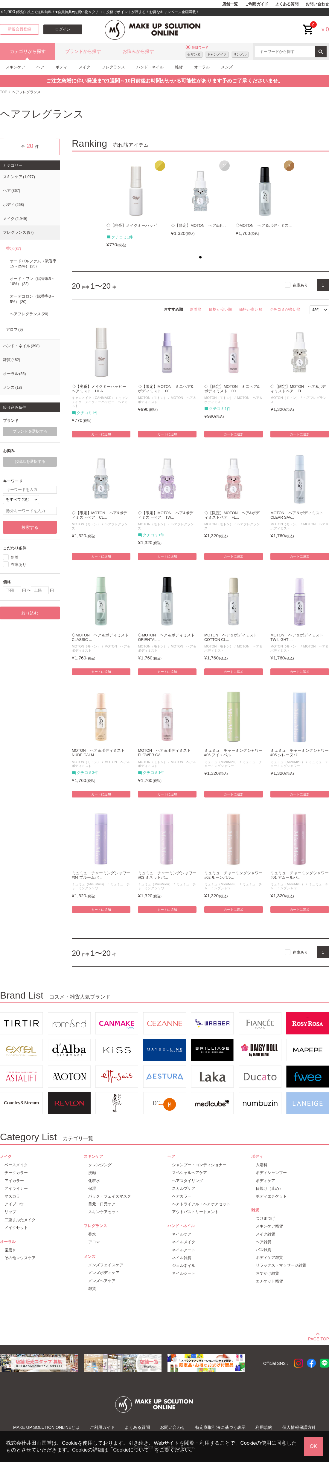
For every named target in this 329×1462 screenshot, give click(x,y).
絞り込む (30, 613)
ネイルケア (181, 1234)
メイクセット (16, 1227)
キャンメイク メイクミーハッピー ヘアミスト (100, 402)
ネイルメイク (183, 1242)
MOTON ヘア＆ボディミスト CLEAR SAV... (298, 515)
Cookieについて (131, 1450)
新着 (15, 557)
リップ (10, 1212)
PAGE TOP (318, 1338)
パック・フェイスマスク (109, 1196)
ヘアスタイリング (187, 1180)
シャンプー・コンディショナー (199, 1165)
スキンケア (15, 67)
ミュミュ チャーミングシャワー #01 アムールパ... (299, 875)
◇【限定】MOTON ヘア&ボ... (198, 225)
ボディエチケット (271, 1196)
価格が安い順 (220, 309)
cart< (308, 25)
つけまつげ (265, 1218)
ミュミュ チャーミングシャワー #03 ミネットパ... (167, 875)
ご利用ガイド (256, 4)
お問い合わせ (317, 4)
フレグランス (113, 67)
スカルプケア (183, 1188)
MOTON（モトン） (152, 397)
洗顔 (92, 1172)
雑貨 (179, 67)
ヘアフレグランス (29, 314)
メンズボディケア (103, 1272)
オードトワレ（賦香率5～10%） (32, 281)
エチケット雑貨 (269, 1281)
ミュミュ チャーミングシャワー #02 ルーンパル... (233, 875)
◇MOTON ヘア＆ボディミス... (264, 225)
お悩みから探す (138, 51)
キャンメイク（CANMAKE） (93, 397)
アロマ (14, 329)
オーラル (202, 67)
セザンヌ (193, 54)
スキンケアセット (103, 1212)
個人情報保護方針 (299, 1427)
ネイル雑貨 (181, 1258)
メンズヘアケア (101, 1281)
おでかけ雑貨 (267, 1273)
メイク (84, 67)
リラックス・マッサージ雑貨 (281, 1265)
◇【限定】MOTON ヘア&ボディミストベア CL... (99, 515)
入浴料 (261, 1165)
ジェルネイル (183, 1265)
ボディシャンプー (271, 1172)
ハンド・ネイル (150, 67)
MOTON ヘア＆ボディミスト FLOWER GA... (166, 752)
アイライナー (16, 1188)
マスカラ (12, 1196)
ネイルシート (183, 1273)
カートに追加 (101, 434)
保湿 (92, 1188)
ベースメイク (16, 1165)
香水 (13, 249)
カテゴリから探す (28, 51)
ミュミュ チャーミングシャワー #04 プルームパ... (101, 875)
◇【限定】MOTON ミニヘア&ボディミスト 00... (165, 389)
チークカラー (16, 1172)
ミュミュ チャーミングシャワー (233, 764)
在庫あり (300, 285)
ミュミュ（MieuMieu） (221, 762)
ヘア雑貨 (263, 1242)
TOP (3, 92)
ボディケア (265, 1180)
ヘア (40, 67)
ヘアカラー (181, 1196)
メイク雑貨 (265, 1234)
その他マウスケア (20, 1258)
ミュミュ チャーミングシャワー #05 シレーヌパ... (299, 752)
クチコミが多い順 (285, 309)
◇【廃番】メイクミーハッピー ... (131, 227)
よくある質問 (286, 4)
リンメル (239, 54)
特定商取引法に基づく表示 (220, 1427)
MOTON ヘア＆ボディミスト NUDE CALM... (100, 752)
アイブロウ (14, 1204)
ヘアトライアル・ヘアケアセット (201, 1204)
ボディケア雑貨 (269, 1257)
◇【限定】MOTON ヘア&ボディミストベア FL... (298, 389)
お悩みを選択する (29, 462)
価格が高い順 (250, 309)
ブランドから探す (83, 51)
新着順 (196, 309)
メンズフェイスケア (105, 1265)
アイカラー (14, 1180)
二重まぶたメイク (20, 1220)
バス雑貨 (263, 1249)
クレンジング (100, 1165)
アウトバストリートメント (195, 1212)
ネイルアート (183, 1250)
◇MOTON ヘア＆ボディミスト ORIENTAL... (167, 637)
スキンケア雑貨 (269, 1226)
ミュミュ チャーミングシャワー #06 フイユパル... (233, 752)
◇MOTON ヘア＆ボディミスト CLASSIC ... (101, 637)
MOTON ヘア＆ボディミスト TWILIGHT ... (298, 637)
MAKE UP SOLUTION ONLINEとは (46, 1427)
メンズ (227, 67)
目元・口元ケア (101, 1204)
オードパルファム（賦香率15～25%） (33, 264)
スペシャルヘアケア (189, 1172)
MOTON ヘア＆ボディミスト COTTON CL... (232, 637)
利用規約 (263, 1427)
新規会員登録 (19, 29)
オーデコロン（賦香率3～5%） (32, 299)
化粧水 (94, 1180)
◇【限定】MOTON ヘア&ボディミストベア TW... (165, 515)
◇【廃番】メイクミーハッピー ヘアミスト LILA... (101, 389)
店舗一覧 (230, 4)
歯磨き (10, 1250)
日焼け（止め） (269, 1188)
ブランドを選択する (30, 431)
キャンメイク (217, 54)
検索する (30, 527)
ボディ (61, 67)
